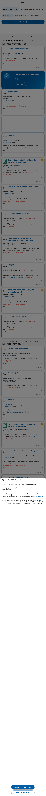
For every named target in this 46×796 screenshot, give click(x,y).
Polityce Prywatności (38, 496)
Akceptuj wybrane (23, 793)
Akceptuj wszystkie (23, 787)
